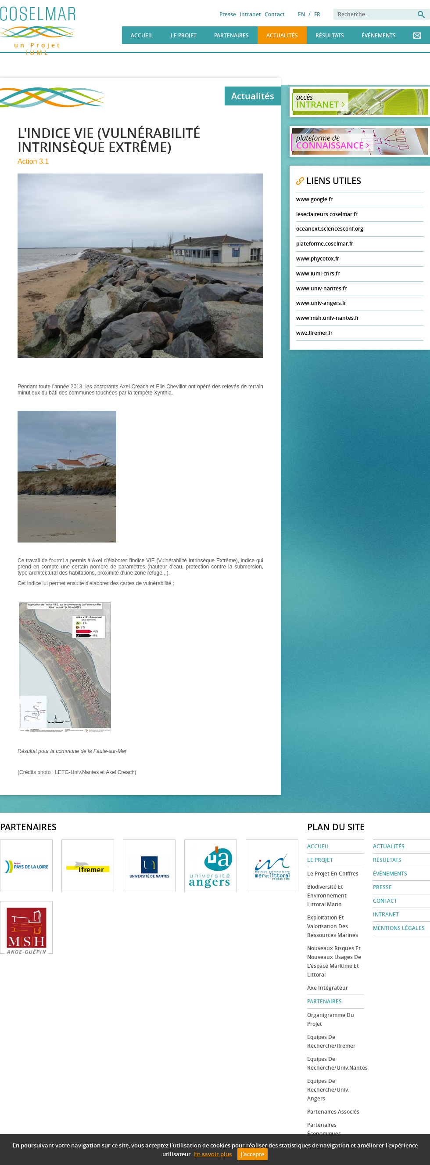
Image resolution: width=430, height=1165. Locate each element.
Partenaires (231, 35)
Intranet (250, 14)
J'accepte (252, 1154)
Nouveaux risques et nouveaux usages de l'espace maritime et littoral (334, 961)
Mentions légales (399, 928)
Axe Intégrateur (327, 987)
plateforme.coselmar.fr (324, 243)
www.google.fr (314, 199)
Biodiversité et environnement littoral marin (327, 895)
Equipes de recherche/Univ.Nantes (335, 1063)
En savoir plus (213, 1154)
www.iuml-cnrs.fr (318, 273)
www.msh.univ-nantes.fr (327, 318)
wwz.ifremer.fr (314, 332)
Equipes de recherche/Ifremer (331, 1041)
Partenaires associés (333, 1111)
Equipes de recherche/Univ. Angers (328, 1089)
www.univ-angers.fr (321, 303)
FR (317, 14)
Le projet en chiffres (332, 873)
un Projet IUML (38, 44)
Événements (379, 35)
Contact (275, 14)
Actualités (282, 35)
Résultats (329, 35)
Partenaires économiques (324, 1129)
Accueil (142, 35)
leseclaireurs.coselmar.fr (327, 214)
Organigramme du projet (330, 1019)
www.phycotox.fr (317, 258)
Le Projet (184, 35)
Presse (227, 14)
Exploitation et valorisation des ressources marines (332, 926)
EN (301, 14)
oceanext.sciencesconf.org (329, 228)
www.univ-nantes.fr (321, 288)
